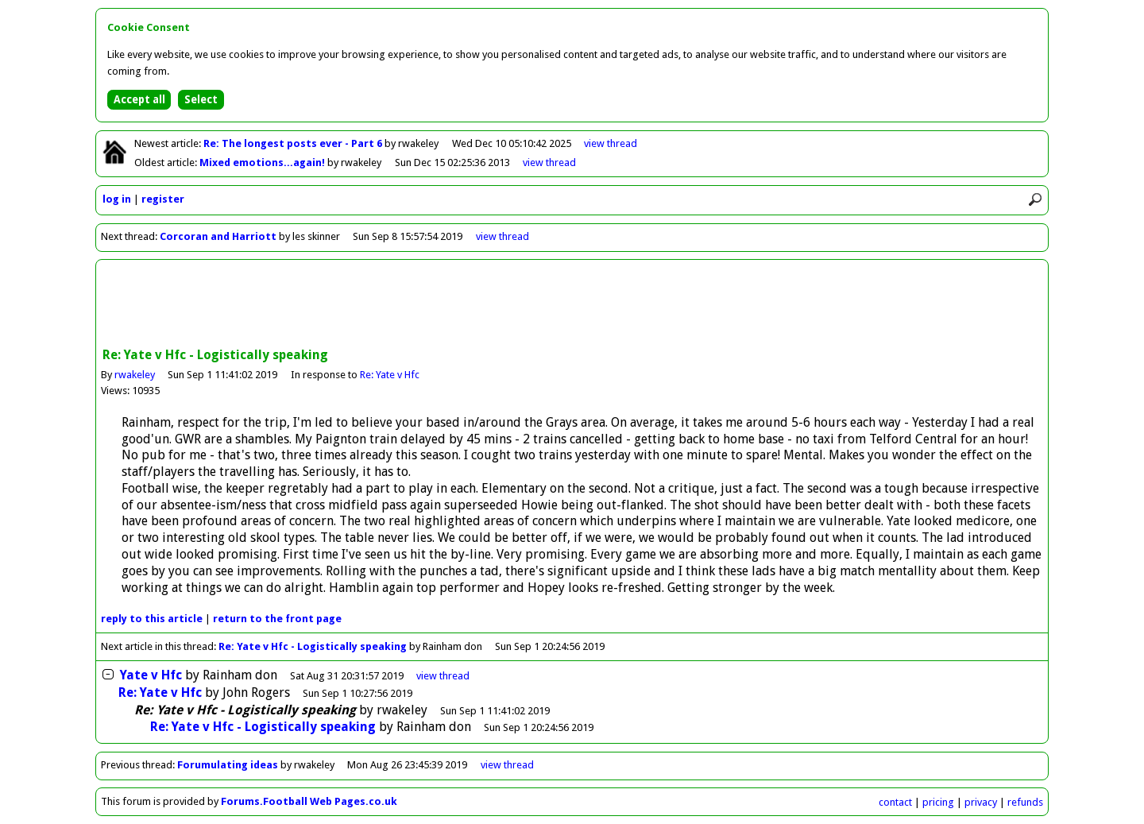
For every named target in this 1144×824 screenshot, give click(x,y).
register (162, 199)
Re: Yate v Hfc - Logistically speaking (312, 646)
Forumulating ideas (227, 765)
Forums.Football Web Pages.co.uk (309, 801)
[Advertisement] (572, 305)
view (610, 143)
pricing (938, 802)
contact (895, 802)
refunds (1025, 802)
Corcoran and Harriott (219, 236)
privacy (980, 802)
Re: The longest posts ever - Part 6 (294, 143)
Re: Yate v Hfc (389, 375)
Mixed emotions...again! (263, 162)
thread (443, 676)
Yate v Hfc (149, 675)
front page (277, 619)
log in (116, 199)
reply (152, 619)
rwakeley (134, 375)
